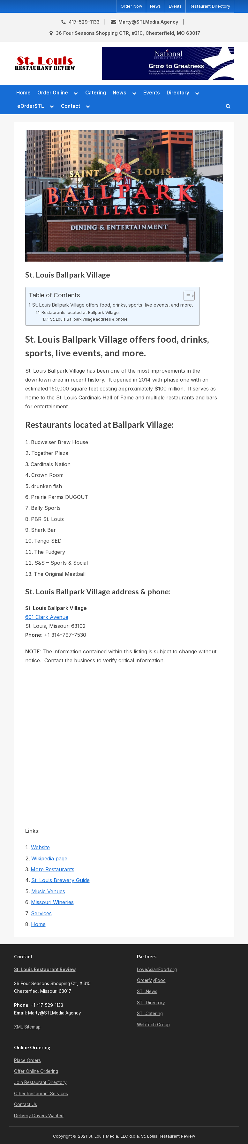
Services (41, 913)
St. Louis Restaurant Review (45, 969)
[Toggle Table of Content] (186, 295)
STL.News (147, 991)
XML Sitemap (27, 1026)
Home (23, 93)
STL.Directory (151, 1002)
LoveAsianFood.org (157, 969)
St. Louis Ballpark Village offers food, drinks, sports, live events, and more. (112, 305)
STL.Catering (150, 1013)
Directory (178, 93)
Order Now (131, 6)
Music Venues (48, 891)
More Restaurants (52, 869)
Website (40, 847)
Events (175, 6)
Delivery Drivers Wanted (39, 1115)
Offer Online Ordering (36, 1071)
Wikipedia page (49, 858)
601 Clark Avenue (46, 617)
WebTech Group (153, 1024)
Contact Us (25, 1104)
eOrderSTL (30, 106)
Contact (70, 106)
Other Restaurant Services (41, 1093)
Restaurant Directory (210, 6)
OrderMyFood (151, 980)
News (155, 6)
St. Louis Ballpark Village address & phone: (89, 319)
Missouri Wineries (52, 902)
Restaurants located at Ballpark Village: (80, 312)
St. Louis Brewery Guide (60, 880)
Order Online (52, 93)
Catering (95, 93)
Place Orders (27, 1060)
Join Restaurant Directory (40, 1082)
